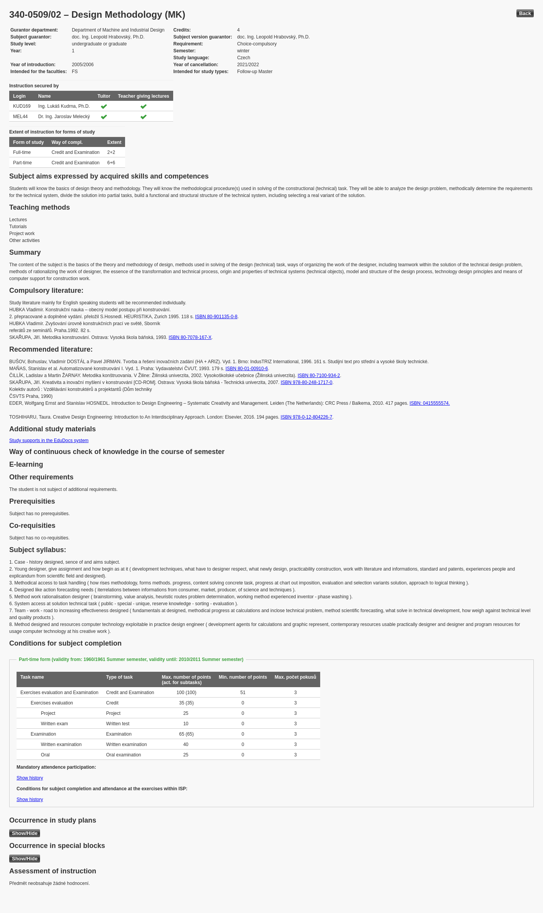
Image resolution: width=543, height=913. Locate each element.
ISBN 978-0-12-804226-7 (306, 417)
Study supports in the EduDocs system (49, 440)
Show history (30, 778)
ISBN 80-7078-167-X (190, 337)
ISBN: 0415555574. (429, 403)
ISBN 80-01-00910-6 (247, 368)
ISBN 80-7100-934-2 (318, 375)
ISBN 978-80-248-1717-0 (306, 382)
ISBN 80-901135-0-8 (216, 316)
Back (525, 13)
